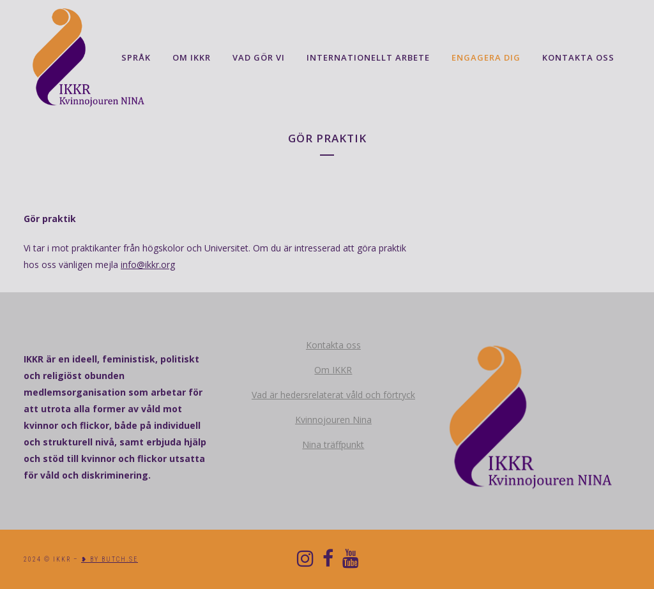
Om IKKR (333, 370)
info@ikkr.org (148, 264)
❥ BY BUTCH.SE (109, 559)
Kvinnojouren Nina (333, 420)
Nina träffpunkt (333, 444)
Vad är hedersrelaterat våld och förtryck (333, 395)
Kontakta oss (333, 345)
